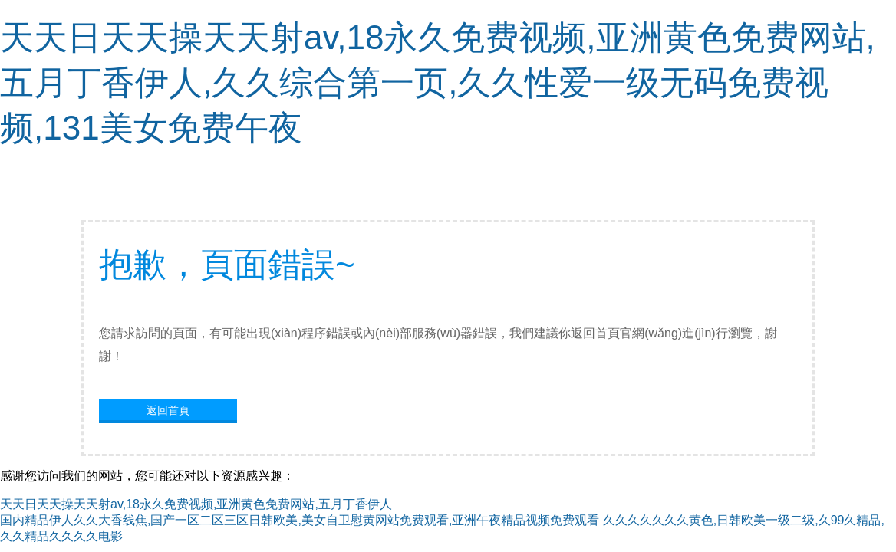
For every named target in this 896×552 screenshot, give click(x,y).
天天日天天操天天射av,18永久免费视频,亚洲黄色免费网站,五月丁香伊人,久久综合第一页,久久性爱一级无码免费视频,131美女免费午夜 (437, 82)
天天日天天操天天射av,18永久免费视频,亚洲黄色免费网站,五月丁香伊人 (196, 504)
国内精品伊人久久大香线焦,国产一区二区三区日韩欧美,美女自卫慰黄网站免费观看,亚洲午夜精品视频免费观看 (299, 520)
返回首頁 (168, 410)
